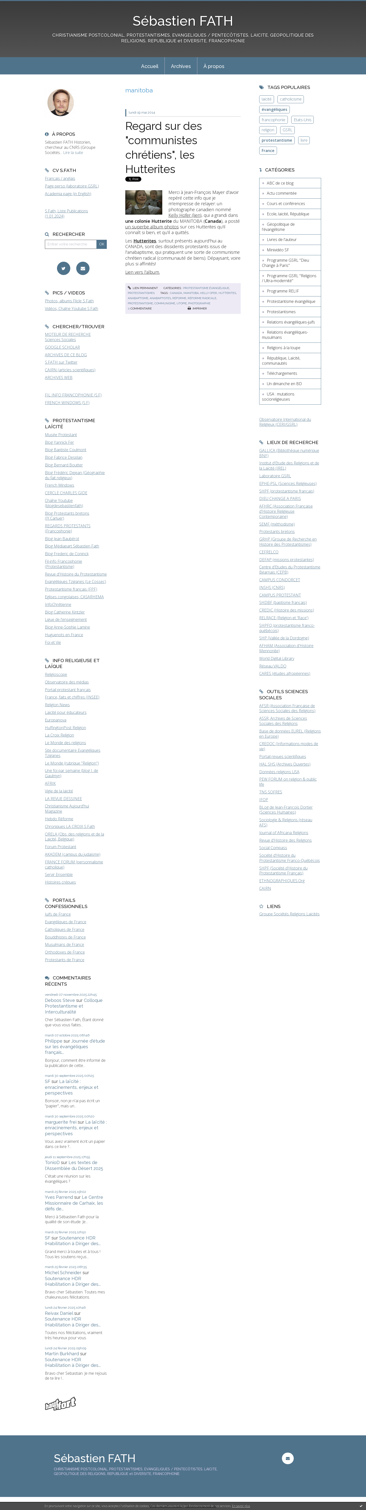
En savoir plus (241, 1506)
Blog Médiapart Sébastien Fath (72, 546)
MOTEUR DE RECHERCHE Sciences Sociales (68, 337)
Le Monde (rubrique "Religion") (72, 763)
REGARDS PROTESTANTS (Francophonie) (68, 528)
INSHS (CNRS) (272, 587)
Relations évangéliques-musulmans (285, 334)
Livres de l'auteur (282, 239)
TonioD (52, 1162)
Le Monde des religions (65, 742)
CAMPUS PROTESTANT (280, 595)
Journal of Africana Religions (283, 832)
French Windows (59, 485)
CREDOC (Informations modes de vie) (288, 746)
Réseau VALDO (272, 666)
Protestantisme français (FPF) (71, 589)
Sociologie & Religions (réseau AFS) (285, 822)
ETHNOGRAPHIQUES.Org (282, 880)
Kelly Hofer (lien (184, 215)
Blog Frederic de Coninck (67, 553)
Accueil (149, 66)
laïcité (267, 99)
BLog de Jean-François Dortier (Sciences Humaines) (286, 810)
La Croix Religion (59, 735)
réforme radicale (202, 298)
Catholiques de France (64, 929)
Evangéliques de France (65, 922)
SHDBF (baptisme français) (283, 602)
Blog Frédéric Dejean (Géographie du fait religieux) (75, 475)
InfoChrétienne (58, 604)
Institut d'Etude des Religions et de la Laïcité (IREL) (289, 465)
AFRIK (50, 783)
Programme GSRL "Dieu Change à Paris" (285, 262)
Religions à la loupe (283, 347)
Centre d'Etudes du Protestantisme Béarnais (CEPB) (289, 569)
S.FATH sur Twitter (61, 362)
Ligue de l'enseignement (66, 619)
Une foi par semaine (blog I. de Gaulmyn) (71, 773)
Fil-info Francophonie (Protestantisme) (63, 564)
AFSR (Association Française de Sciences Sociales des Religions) (287, 708)
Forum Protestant (60, 846)
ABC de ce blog (280, 183)
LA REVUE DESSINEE (63, 798)
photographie (199, 303)
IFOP (263, 799)
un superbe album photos (152, 227)
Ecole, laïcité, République (288, 214)
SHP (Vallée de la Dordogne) (284, 638)
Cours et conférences (286, 203)
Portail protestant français (68, 689)
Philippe (53, 1041)
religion (268, 130)
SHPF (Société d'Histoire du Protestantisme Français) (283, 870)
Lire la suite (73, 152)
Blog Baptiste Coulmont (65, 449)
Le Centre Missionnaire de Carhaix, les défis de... (74, 1203)
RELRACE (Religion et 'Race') (284, 617)
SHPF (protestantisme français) (286, 491)
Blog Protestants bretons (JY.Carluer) (67, 516)
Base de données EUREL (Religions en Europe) (290, 733)
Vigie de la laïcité (59, 791)
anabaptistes (160, 298)
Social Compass (273, 847)
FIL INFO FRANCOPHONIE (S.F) (73, 395)
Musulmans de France (64, 944)
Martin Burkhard (62, 1353)
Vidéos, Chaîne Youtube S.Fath (71, 308)
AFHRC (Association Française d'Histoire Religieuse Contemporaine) (286, 511)
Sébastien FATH (183, 21)
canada (176, 293)
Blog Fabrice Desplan (63, 457)
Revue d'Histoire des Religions (285, 840)
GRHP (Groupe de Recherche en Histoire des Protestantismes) (288, 541)
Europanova (55, 720)
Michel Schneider (63, 1272)
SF (47, 1081)
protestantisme (140, 303)
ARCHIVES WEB (59, 377)
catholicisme (291, 99)
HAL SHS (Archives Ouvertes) (285, 764)
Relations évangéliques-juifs (291, 322)
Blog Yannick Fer (59, 442)
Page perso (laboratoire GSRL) (72, 186)
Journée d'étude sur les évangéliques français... (75, 1046)
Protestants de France (64, 959)
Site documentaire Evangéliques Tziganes (72, 753)
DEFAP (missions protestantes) (286, 559)
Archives (181, 66)
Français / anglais (60, 178)
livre (304, 140)
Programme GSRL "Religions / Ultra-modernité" (289, 278)
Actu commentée (282, 193)
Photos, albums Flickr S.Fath (69, 301)
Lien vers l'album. (142, 272)
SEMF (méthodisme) (277, 524)
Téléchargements (282, 373)
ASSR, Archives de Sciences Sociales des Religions (283, 721)
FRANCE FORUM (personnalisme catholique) (74, 864)
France (268, 150)
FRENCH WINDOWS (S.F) (67, 402)
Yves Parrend (59, 1197)
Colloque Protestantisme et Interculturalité (74, 1006)
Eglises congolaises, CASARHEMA (74, 597)
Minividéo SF (278, 250)
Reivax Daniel (59, 1313)
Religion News (57, 704)
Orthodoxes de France (65, 952)
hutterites (227, 293)
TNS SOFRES (270, 792)
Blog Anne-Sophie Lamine (67, 627)
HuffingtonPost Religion (65, 727)
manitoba (191, 293)
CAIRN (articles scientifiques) (70, 370)
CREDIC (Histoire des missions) (286, 610)
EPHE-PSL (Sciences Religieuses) (288, 483)
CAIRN (265, 888)
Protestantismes (141, 293)
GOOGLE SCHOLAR (62, 347)
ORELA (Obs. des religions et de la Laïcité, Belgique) (74, 836)
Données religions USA (279, 771)
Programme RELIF (283, 291)
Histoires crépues (60, 882)
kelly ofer (208, 293)
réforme (179, 298)
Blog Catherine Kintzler (65, 612)
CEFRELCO (268, 552)
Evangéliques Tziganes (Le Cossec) (75, 581)
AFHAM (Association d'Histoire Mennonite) (286, 648)
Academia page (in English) (68, 193)
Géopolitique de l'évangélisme (278, 227)
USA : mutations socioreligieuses (278, 396)
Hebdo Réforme (59, 819)
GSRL (288, 130)
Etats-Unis (302, 119)
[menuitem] (150, 65)
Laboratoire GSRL (275, 476)
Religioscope (56, 674)
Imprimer (197, 308)
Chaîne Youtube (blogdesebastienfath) (64, 503)
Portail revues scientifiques (282, 756)
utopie (182, 303)
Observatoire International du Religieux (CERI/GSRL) (285, 422)
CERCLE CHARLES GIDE (66, 493)
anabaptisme (138, 298)
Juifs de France (58, 914)
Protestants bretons (277, 531)
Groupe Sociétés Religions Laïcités (289, 914)
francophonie (273, 119)
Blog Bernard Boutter (64, 465)
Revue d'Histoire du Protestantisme (76, 574)
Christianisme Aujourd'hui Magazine (67, 808)
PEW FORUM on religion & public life (288, 781)
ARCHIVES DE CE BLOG (66, 355)
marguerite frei (60, 1122)
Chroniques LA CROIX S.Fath (70, 826)
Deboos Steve (60, 1000)
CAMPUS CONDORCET (279, 580)
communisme (164, 303)
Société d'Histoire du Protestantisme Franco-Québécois (289, 858)
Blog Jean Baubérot (62, 538)
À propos (213, 66)
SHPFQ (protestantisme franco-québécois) (287, 628)
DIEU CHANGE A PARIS (280, 498)
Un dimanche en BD (284, 383)
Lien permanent (143, 288)
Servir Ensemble (59, 874)
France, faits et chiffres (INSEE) (72, 697)
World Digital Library (276, 658)
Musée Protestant (61, 434)
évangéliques (274, 109)
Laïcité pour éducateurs (66, 712)
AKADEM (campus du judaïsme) (72, 854)
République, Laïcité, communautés (281, 360)
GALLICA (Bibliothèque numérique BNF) (289, 453)
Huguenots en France (64, 634)
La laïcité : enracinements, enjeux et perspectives (71, 1087)
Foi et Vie (53, 642)
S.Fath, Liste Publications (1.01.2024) (66, 213)
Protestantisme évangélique (206, 288)
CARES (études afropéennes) (284, 673)
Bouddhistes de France (65, 937)
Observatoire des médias (67, 682)
